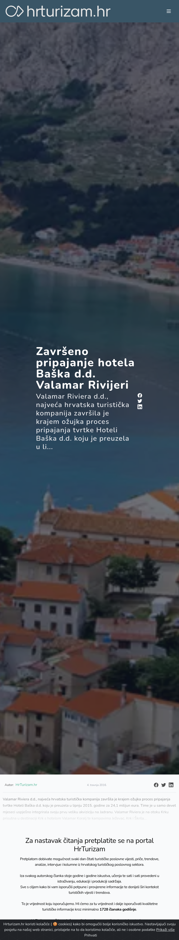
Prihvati (90, 935)
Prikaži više (165, 929)
